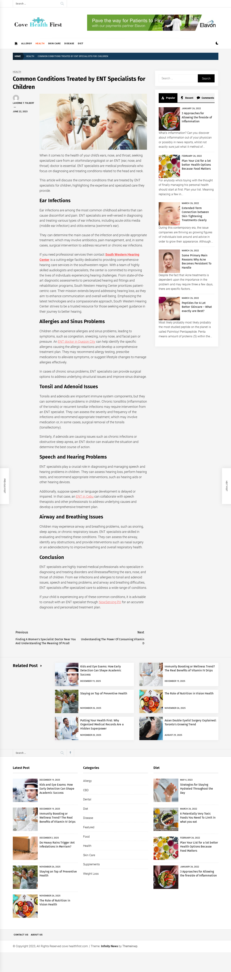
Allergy (26, 43)
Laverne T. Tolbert (23, 103)
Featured (88, 827)
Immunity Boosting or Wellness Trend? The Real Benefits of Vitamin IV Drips (57, 817)
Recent (186, 98)
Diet (80, 43)
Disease (69, 43)
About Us (37, 935)
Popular (168, 98)
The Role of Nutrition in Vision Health (189, 693)
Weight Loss (91, 873)
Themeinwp (129, 946)
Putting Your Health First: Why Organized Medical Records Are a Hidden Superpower (102, 724)
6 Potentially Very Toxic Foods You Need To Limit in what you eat (198, 817)
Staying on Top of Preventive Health (103, 693)
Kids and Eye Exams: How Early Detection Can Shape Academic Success (101, 670)
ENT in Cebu (85, 496)
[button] (217, 43)
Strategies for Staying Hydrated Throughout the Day (196, 788)
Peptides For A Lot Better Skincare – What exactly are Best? (197, 307)
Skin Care (54, 43)
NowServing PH (110, 602)
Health (40, 43)
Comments (205, 98)
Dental (87, 799)
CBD (86, 790)
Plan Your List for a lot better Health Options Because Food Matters (196, 165)
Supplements (91, 864)
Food (86, 836)
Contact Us (21, 935)
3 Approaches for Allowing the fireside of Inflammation (197, 117)
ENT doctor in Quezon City (76, 341)
